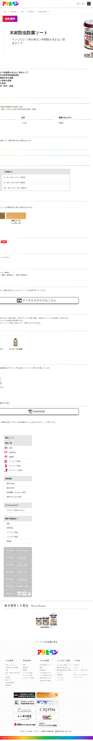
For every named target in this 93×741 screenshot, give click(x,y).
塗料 (10, 448)
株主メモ (8, 680)
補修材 (11, 457)
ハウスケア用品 (12, 537)
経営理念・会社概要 (12, 667)
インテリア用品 (15, 461)
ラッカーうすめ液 (15, 343)
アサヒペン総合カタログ (16, 510)
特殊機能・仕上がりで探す (16, 492)
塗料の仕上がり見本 (14, 497)
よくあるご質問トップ (64, 665)
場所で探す (11, 483)
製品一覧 (8, 443)
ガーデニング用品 (15, 470)
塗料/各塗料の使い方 (63, 667)
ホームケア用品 (15, 466)
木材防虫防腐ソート (46, 620)
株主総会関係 (10, 682)
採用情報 (8, 685)
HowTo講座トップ (45, 665)
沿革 (7, 670)
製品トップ (9, 438)
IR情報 (8, 677)
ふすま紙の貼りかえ (46, 675)
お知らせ (77, 665)
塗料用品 (10, 528)
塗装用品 (12, 452)
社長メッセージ (10, 665)
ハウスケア (60, 677)
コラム (76, 667)
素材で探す (11, 488)
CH (83, 3)
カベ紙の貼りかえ (45, 673)
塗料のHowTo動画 (45, 680)
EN (78, 3)
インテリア (60, 680)
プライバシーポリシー (81, 675)
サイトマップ (78, 677)
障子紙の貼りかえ (45, 678)
